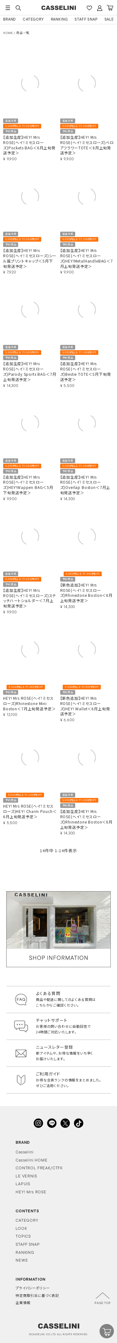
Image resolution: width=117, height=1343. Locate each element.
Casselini (25, 1152)
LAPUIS (23, 1184)
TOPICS (23, 1236)
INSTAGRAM (38, 1123)
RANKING (59, 20)
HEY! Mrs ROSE (31, 1192)
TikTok (78, 1123)
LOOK (21, 1229)
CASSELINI (58, 8)
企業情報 (23, 1303)
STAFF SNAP (86, 20)
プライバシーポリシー (33, 1288)
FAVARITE (89, 8)
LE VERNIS (26, 1176)
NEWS (21, 1260)
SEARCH (18, 8)
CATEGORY (33, 20)
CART (110, 8)
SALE (109, 20)
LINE (51, 1123)
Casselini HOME (32, 1160)
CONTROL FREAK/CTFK (39, 1168)
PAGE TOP (103, 1303)
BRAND (9, 20)
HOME (8, 33)
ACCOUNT (99, 8)
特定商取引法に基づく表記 (37, 1296)
